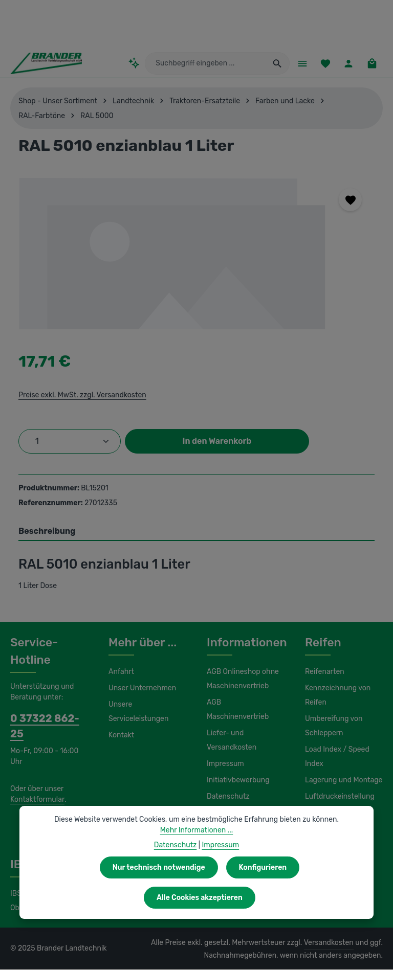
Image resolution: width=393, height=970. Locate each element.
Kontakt (120, 736)
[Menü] (300, 64)
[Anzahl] (69, 442)
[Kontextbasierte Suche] (141, 64)
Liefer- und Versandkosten (230, 727)
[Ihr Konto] (348, 64)
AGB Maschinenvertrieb (244, 704)
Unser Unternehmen (140, 689)
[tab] (196, 533)
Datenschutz (227, 783)
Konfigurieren (202, 897)
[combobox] (207, 64)
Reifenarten (323, 673)
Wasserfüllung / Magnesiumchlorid (334, 821)
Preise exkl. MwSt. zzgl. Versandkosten (80, 396)
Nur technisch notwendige (100, 897)
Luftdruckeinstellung (337, 798)
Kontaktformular (35, 785)
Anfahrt (120, 673)
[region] (196, 253)
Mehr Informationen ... (197, 860)
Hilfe (214, 800)
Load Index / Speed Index (336, 758)
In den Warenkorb (217, 442)
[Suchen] (275, 64)
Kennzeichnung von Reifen (336, 696)
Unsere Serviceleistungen (136, 713)
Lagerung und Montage (342, 781)
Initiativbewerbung (236, 767)
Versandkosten (331, 944)
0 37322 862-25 (46, 719)
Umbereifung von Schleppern (332, 727)
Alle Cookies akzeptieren (301, 897)
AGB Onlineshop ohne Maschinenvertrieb (242, 680)
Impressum (224, 751)
